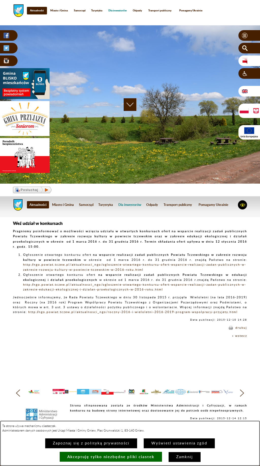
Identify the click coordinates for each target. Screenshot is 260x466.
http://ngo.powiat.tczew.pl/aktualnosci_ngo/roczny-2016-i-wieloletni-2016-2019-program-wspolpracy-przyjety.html (133, 312)
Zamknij (184, 457)
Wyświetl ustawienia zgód (179, 443)
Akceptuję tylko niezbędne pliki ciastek (110, 456)
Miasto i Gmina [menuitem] (59, 10)
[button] (249, 35)
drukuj (241, 327)
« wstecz (239, 335)
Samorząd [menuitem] (80, 10)
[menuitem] (117, 10)
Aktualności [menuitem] (37, 10)
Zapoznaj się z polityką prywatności (91, 443)
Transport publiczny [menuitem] (159, 10)
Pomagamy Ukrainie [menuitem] (190, 10)
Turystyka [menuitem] (96, 10)
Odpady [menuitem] (137, 10)
